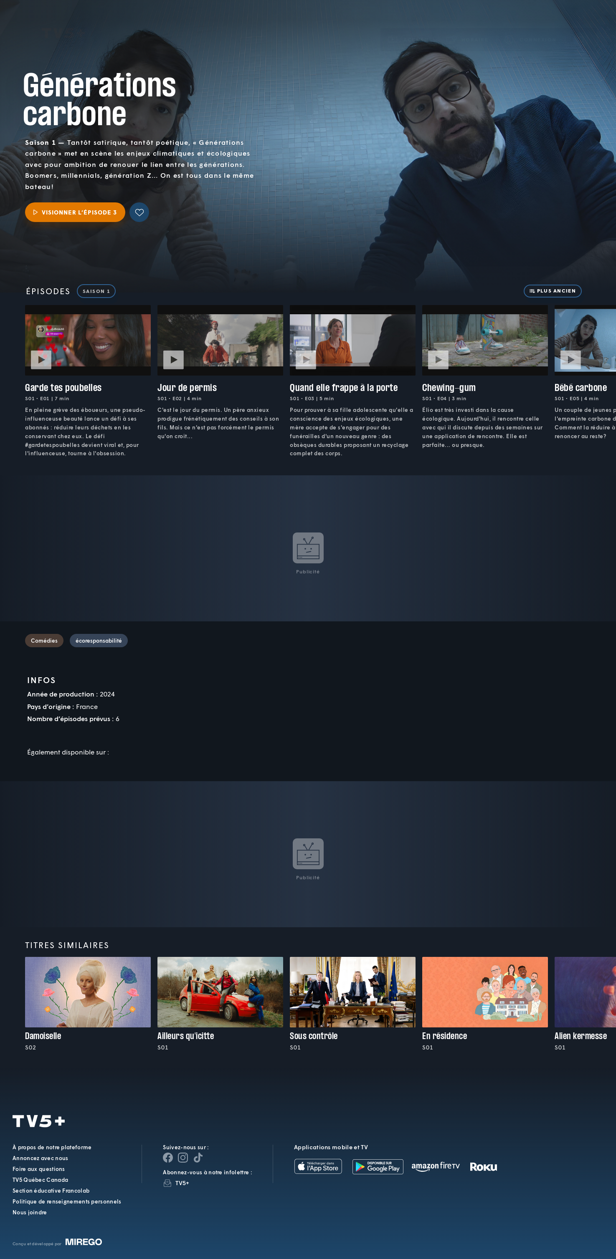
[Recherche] (580, 27)
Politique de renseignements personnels (67, 1201)
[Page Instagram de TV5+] (183, 1158)
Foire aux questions (39, 1169)
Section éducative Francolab (51, 1190)
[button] (468, 27)
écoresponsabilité (99, 640)
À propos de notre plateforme (52, 1147)
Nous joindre (30, 1212)
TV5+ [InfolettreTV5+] (182, 1182)
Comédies (44, 640)
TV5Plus (63, 21)
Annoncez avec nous (40, 1158)
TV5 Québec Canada (40, 1179)
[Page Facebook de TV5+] (168, 1158)
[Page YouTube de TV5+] (198, 1158)
